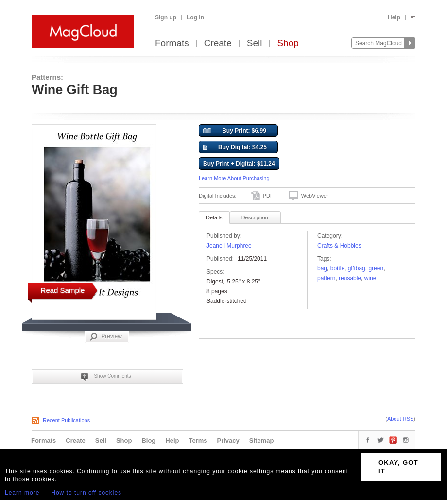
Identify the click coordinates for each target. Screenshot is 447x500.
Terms (198, 440)
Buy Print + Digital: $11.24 (239, 163)
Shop (287, 43)
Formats (172, 43)
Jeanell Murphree (229, 245)
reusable (350, 278)
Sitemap (261, 440)
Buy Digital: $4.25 (235, 147)
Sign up (165, 17)
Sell (254, 43)
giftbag (356, 268)
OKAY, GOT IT (398, 467)
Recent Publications (66, 420)
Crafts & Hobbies (339, 245)
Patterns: (47, 77)
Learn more (22, 492)
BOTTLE (337, 268)
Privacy (228, 440)
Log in (195, 17)
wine (370, 278)
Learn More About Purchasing (234, 178)
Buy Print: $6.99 (234, 131)
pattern (326, 278)
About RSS (400, 419)
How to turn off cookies (86, 492)
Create (218, 43)
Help (394, 17)
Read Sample (63, 290)
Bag (322, 268)
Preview (106, 337)
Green (375, 268)
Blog (148, 440)
